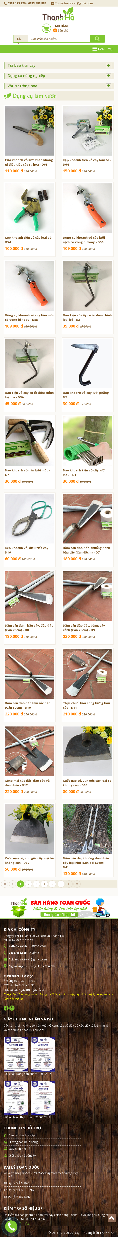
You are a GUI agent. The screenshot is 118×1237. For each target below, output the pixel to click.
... (61, 884)
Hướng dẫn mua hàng (23, 1142)
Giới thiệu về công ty (22, 1155)
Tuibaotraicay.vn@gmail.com (72, 3)
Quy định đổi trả (19, 1149)
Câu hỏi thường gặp (22, 1135)
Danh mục (103, 49)
